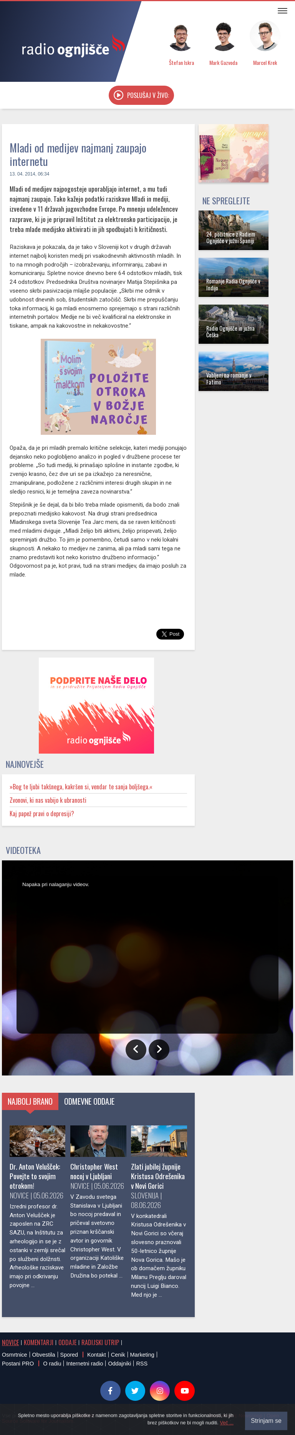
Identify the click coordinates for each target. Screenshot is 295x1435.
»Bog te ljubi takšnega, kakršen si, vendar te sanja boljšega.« (81, 786)
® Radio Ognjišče (74, 1415)
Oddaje (67, 1342)
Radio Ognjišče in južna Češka (230, 331)
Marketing (142, 1355)
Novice (10, 1342)
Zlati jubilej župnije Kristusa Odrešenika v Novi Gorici (158, 1176)
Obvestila (43, 1355)
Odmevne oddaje (89, 1101)
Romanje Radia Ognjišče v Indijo (233, 284)
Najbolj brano (30, 1101)
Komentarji (38, 1342)
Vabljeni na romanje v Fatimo (229, 378)
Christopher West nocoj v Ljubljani (94, 1171)
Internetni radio (84, 1363)
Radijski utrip (100, 1342)
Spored (69, 1355)
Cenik (118, 1355)
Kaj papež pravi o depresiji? (42, 813)
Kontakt (96, 1355)
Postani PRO (18, 1363)
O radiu (52, 1363)
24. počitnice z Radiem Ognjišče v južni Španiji (230, 237)
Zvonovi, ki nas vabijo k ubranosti (48, 800)
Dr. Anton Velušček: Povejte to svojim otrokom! (35, 1176)
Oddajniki (119, 1363)
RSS (142, 1363)
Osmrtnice (14, 1355)
